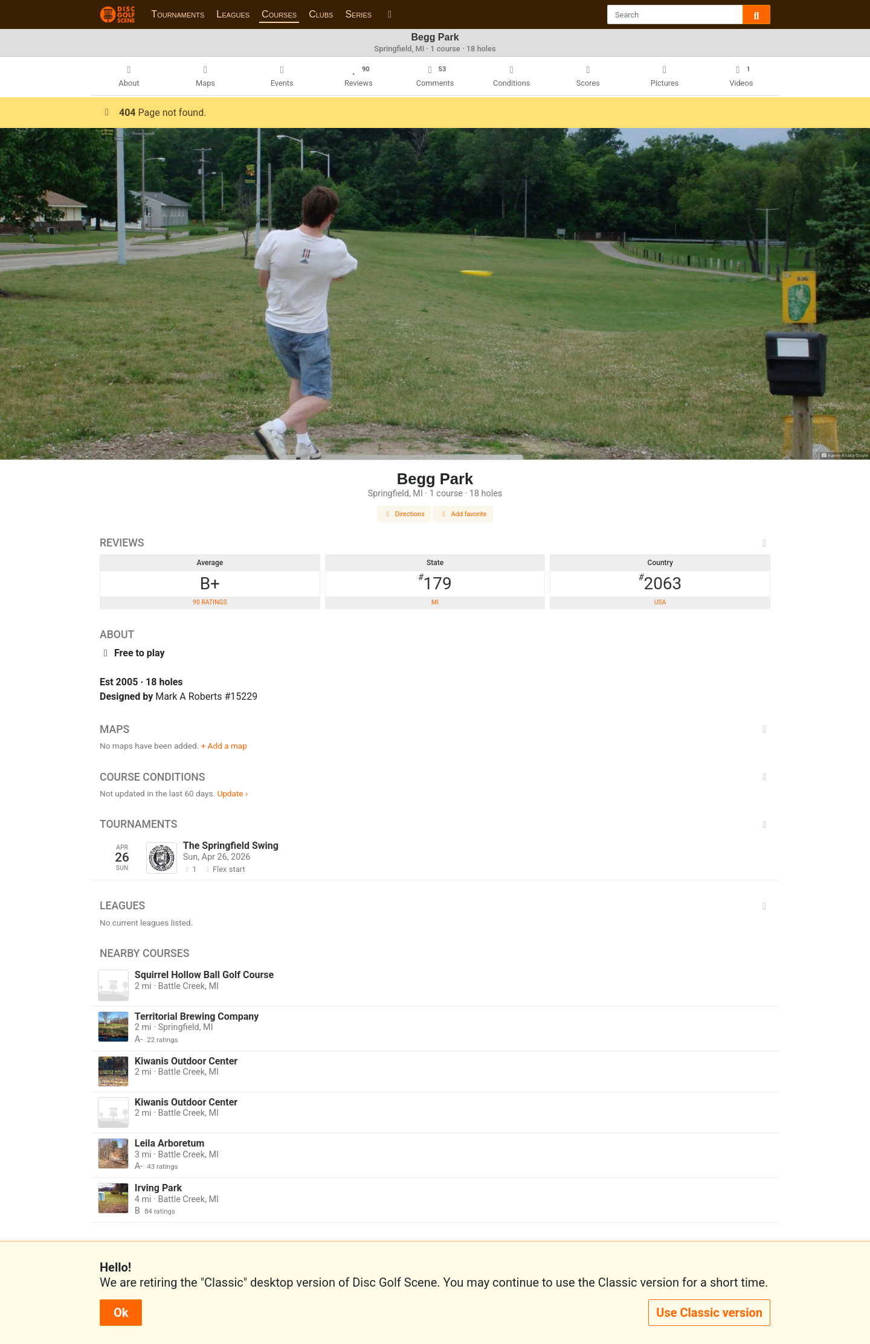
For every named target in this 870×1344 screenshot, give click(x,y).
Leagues (233, 14)
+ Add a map (224, 745)
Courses (279, 14)
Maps (435, 729)
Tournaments (177, 14)
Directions (404, 514)
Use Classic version (709, 1312)
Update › (232, 793)
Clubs (321, 14)
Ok (121, 1312)
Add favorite (463, 514)
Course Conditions (435, 777)
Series (358, 14)
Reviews (435, 543)
